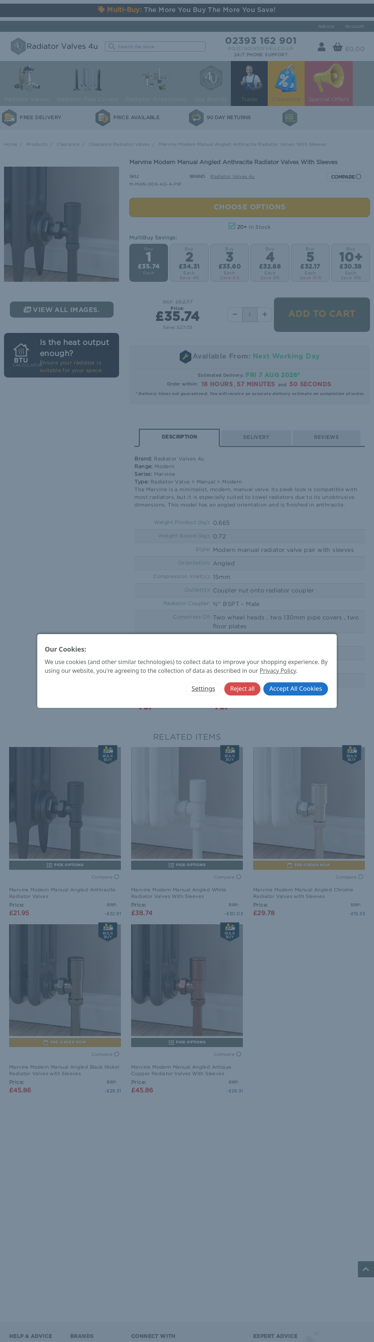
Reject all (242, 689)
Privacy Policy (278, 671)
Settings (203, 688)
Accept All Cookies (295, 688)
